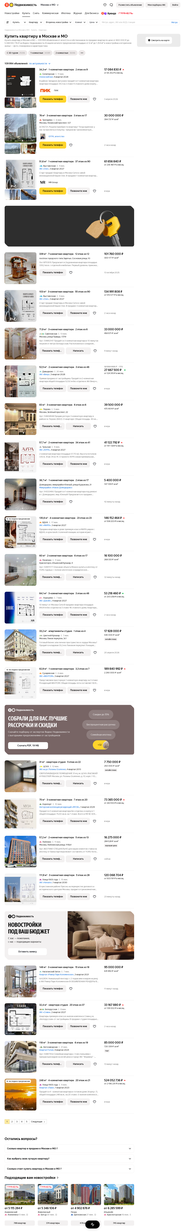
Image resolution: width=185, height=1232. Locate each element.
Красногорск (45, 563)
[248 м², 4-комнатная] (22, 1096)
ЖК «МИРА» (45, 525)
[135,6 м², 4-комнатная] (22, 533)
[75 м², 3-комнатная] (22, 815)
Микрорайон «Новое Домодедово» (55, 487)
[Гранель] (125, 13)
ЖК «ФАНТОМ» (46, 676)
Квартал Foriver (46, 1050)
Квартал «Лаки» (46, 1087)
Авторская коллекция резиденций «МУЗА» (59, 807)
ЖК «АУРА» (44, 450)
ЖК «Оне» (44, 169)
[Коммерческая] (50, 13)
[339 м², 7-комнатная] (22, 269)
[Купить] (26, 13)
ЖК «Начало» (45, 882)
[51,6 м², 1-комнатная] (22, 181)
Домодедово (45, 484)
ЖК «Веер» (44, 374)
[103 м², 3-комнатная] (22, 307)
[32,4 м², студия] (22, 1020)
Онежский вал (46, 77)
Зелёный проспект (56, 412)
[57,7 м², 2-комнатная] (22, 458)
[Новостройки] (13, 13)
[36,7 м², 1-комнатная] (22, 496)
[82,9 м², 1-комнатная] (22, 684)
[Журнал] (77, 13)
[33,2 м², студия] (22, 646)
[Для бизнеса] (91, 13)
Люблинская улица (56, 845)
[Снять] (36, 13)
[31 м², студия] (22, 777)
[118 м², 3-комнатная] (22, 1058)
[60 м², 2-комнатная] (22, 571)
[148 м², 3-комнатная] (22, 983)
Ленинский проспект (57, 123)
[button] (111, 5)
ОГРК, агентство (56, 136)
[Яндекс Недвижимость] (23, 5)
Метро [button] (174, 22)
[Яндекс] (7, 5)
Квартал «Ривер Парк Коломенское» (56, 974)
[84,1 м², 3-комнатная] (22, 609)
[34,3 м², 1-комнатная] (22, 89)
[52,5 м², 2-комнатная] (22, 382)
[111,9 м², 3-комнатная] (22, 890)
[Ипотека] (66, 13)
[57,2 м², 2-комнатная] (22, 853)
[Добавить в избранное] (94, 99)
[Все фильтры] (7, 22)
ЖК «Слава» (45, 1012)
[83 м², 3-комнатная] (22, 420)
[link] (175, 5)
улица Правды (54, 337)
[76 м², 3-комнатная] (22, 135)
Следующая (38, 1121)
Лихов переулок (55, 638)
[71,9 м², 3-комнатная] (22, 345)
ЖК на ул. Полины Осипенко (52, 769)
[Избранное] (105, 5)
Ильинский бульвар (61, 563)
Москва (42, 123)
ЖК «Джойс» (45, 601)
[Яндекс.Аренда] (108, 13)
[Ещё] (81, 52)
